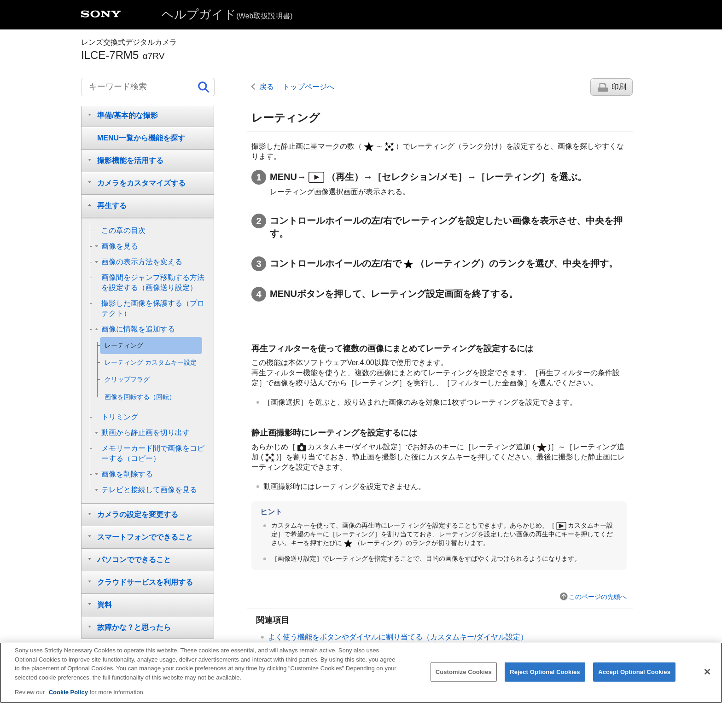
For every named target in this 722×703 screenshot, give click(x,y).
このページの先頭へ (598, 596)
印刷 (618, 87)
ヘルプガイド (227, 14)
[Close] (707, 674)
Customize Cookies (464, 674)
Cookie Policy (69, 694)
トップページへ (308, 87)
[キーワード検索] (148, 87)
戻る (266, 87)
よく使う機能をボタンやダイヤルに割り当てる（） (398, 637)
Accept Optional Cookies (634, 674)
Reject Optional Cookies (545, 674)
